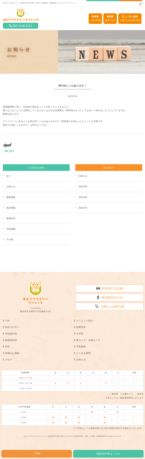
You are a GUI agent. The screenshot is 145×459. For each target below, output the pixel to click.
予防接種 (10, 229)
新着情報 (10, 197)
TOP (7, 320)
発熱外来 (10, 218)
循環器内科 (11, 340)
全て (8, 176)
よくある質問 (83, 353)
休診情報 (10, 208)
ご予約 (37, 453)
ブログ (8, 359)
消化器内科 (11, 333)
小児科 (79, 333)
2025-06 (83, 197)
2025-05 (83, 208)
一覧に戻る (8, 151)
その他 (9, 239)
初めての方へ (12, 327)
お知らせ (10, 186)
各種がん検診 (12, 353)
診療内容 (81, 327)
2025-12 (83, 176)
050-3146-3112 (22, 25)
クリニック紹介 (84, 320)
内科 (7, 346)
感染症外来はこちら (108, 453)
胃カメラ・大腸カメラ (88, 340)
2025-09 (83, 186)
